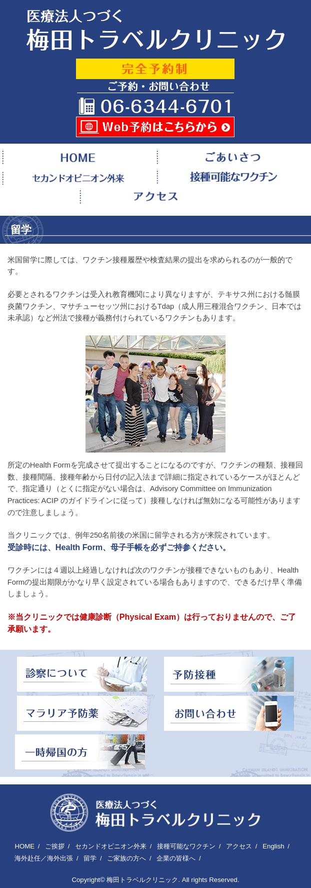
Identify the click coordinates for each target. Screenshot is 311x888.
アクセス (239, 846)
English (273, 846)
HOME (24, 846)
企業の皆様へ (176, 858)
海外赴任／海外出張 (43, 858)
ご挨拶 (54, 846)
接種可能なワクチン (186, 846)
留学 (90, 858)
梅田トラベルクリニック (142, 879)
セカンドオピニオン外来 (110, 846)
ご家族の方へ (126, 858)
